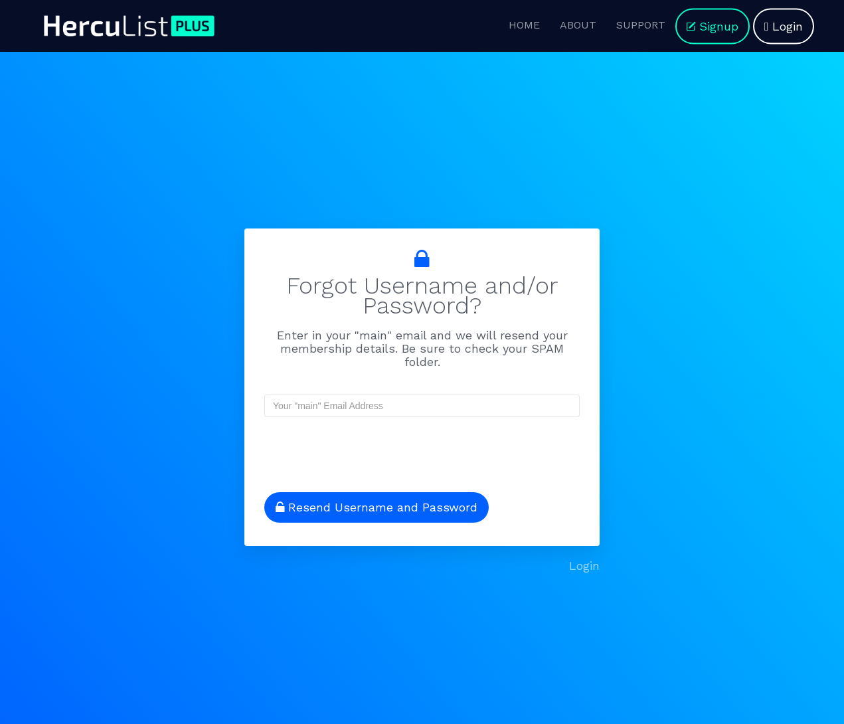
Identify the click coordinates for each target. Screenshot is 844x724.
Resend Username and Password (376, 507)
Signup (712, 26)
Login (783, 26)
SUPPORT (640, 25)
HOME (524, 25)
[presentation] (350, 449)
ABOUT (578, 25)
